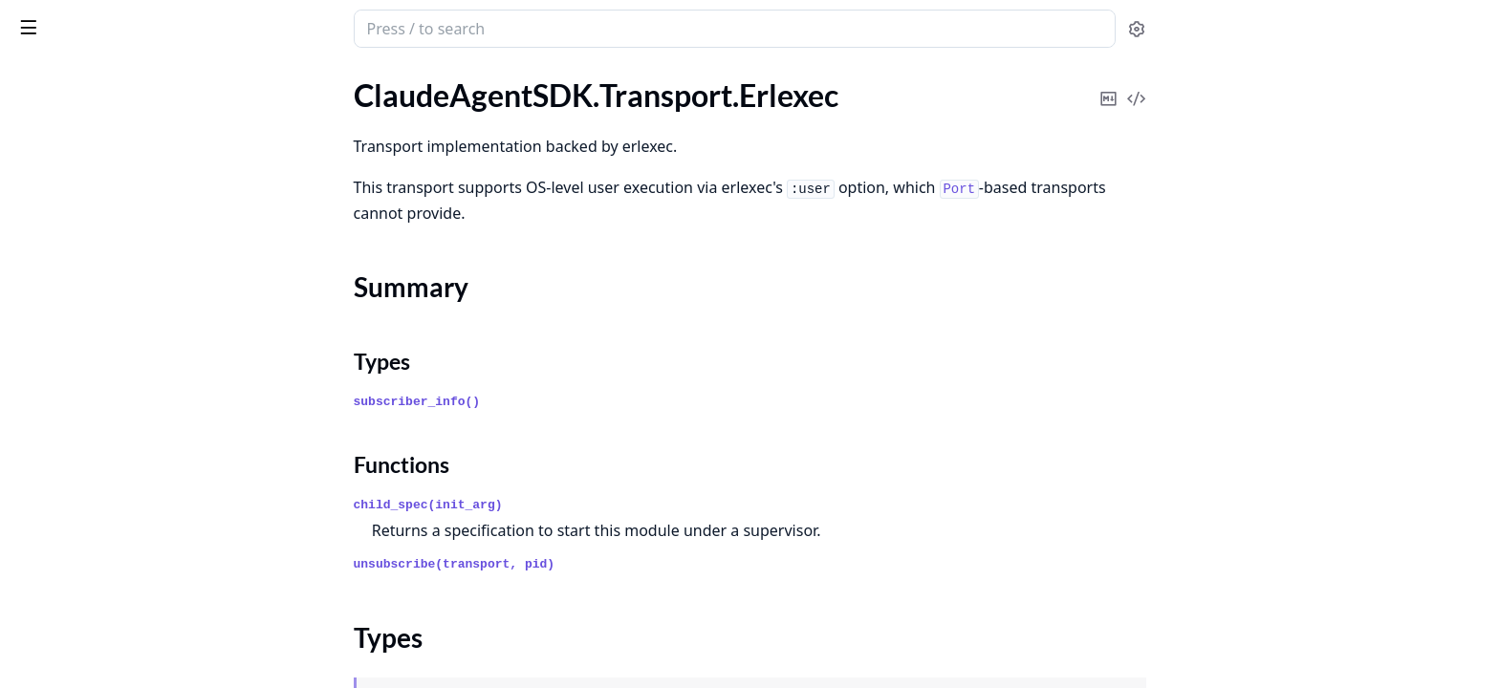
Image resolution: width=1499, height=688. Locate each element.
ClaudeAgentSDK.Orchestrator (116, 382)
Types (52, 207)
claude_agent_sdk (141, 21)
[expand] (267, 103)
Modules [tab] (115, 82)
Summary (64, 184)
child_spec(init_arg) (571, 505)
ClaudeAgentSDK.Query (94, 407)
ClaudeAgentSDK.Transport (105, 125)
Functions (66, 230)
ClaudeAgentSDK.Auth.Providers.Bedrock (135, 618)
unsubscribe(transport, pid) (598, 564)
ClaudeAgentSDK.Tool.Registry (115, 99)
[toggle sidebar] (262, 27)
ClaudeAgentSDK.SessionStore (115, 499)
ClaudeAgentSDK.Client (93, 356)
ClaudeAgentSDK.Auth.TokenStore (128, 669)
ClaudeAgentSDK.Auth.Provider (120, 566)
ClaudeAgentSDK (71, 330)
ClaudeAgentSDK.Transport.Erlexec (130, 150)
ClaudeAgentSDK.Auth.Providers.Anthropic (135, 592)
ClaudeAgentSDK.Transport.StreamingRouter (135, 264)
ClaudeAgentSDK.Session (98, 473)
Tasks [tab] (210, 82)
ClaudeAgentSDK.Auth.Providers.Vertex (135, 643)
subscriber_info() (560, 402)
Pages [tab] (34, 82)
